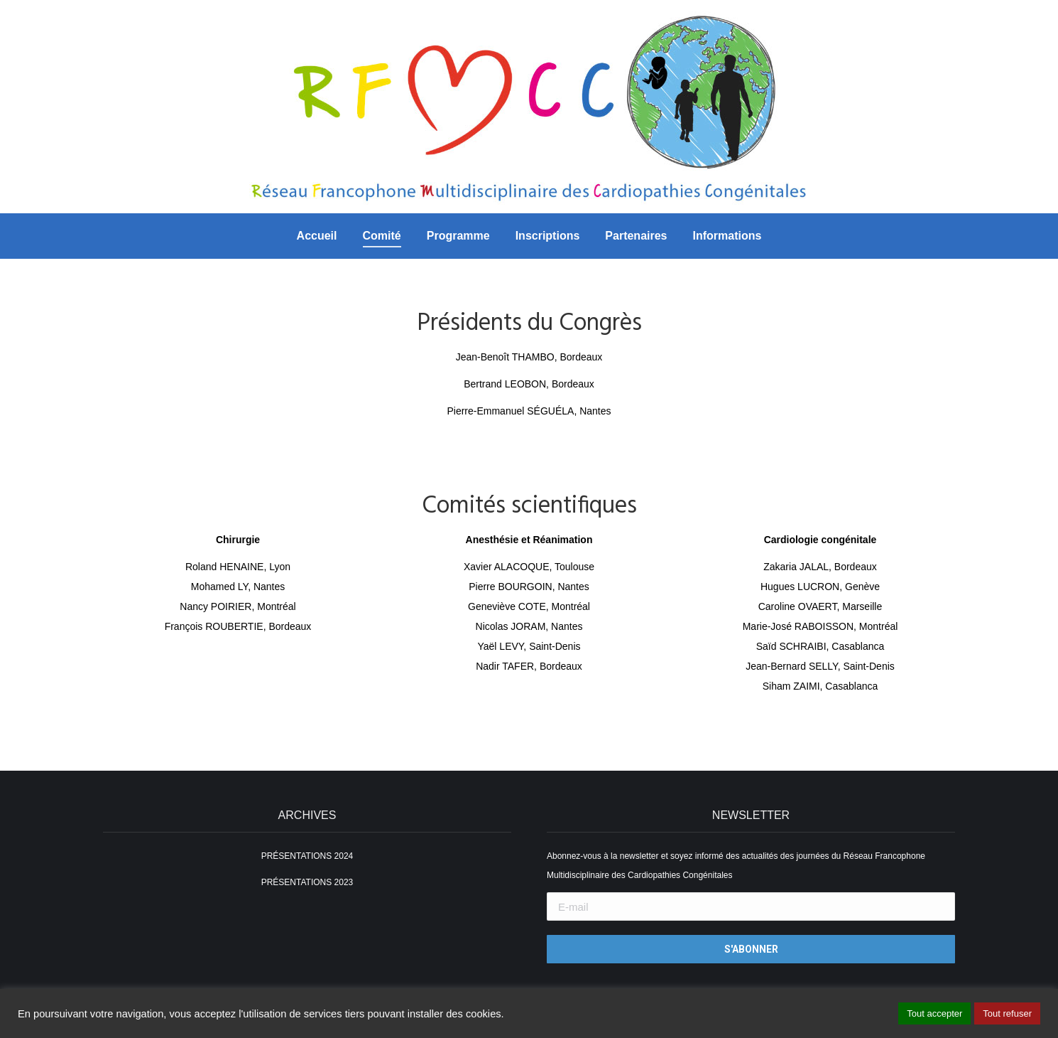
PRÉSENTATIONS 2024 (307, 856)
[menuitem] (317, 236)
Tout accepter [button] (934, 1013)
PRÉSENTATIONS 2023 (307, 882)
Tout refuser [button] (1007, 1013)
